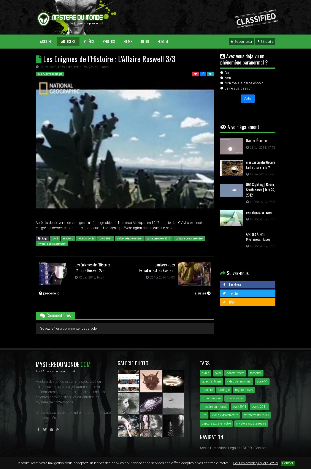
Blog (145, 41)
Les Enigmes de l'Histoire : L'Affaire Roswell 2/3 (93, 267)
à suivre (203, 293)
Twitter (230, 293)
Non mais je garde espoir (244, 83)
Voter (248, 98)
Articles (68, 41)
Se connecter (241, 41)
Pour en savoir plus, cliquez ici (255, 463)
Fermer (287, 463)
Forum (163, 41)
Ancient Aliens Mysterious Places (258, 236)
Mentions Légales (227, 448)
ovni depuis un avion (259, 212)
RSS (228, 302)
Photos (109, 41)
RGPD (247, 448)
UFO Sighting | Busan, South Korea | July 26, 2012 (260, 190)
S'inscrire (265, 41)
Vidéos (89, 41)
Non (228, 78)
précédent (49, 293)
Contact (261, 448)
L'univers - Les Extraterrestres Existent (157, 267)
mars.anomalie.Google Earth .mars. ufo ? (260, 165)
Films (128, 41)
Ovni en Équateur (257, 140)
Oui (227, 73)
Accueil (48, 41)
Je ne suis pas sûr (238, 88)
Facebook (231, 284)
